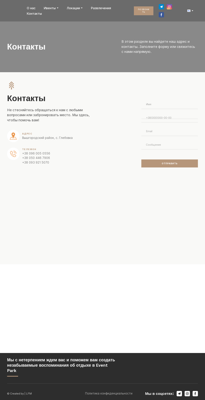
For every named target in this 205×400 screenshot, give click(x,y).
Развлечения (101, 8)
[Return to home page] (14, 11)
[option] (188, 11)
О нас (31, 8)
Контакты (34, 13)
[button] (143, 10)
